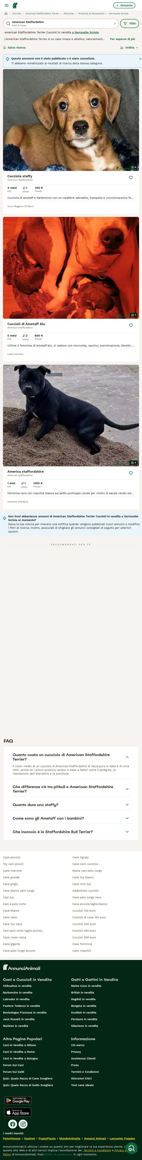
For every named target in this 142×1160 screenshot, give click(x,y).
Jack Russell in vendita (19, 1019)
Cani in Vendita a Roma (19, 1052)
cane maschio (81, 950)
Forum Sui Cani (13, 1065)
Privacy (76, 1052)
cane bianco (11, 910)
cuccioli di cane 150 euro (89, 917)
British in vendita (82, 992)
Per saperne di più (122, 39)
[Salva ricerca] (132, 1148)
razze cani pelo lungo (87, 870)
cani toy (8, 897)
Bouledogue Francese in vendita (25, 1012)
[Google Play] (17, 1100)
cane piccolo (11, 857)
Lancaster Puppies (122, 1138)
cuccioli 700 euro (84, 910)
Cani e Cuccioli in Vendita (27, 979)
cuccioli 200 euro (84, 924)
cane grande (11, 877)
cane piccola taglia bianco (89, 904)
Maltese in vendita (15, 1026)
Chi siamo (77, 1045)
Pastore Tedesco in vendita (21, 1006)
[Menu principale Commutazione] (6, 5)
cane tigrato (80, 857)
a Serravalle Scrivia (85, 32)
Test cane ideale (82, 1085)
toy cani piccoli (13, 864)
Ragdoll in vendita (83, 999)
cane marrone (12, 870)
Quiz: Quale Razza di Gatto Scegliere (28, 1085)
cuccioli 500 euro (84, 937)
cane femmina (82, 944)
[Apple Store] (18, 1112)
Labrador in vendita (16, 999)
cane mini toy (81, 884)
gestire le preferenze (58, 1154)
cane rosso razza (14, 937)
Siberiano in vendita (84, 1026)
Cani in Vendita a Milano (19, 1045)
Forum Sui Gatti (13, 1072)
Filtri (129, 23)
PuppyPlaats (47, 1138)
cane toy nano (12, 924)
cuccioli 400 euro (84, 930)
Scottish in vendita (83, 1012)
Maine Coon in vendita (86, 986)
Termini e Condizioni (85, 1072)
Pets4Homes (11, 1138)
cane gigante (11, 944)
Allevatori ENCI (81, 1078)
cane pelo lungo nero (86, 897)
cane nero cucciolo (85, 864)
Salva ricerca (14, 47)
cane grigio (10, 884)
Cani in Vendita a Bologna (20, 1058)
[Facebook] (12, 1124)
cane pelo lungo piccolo (19, 950)
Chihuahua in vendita (17, 986)
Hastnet (29, 1138)
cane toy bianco (83, 877)
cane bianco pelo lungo (19, 890)
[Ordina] (129, 47)
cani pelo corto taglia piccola (22, 930)
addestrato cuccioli (85, 890)
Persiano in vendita (84, 1019)
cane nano (10, 917)
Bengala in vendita (83, 1006)
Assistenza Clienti (83, 1058)
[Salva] (131, 177)
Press (75, 1065)
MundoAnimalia (69, 1138)
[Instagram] (23, 1124)
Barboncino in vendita (17, 992)
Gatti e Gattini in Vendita (94, 979)
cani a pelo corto (14, 904)
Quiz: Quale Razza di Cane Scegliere (28, 1078)
